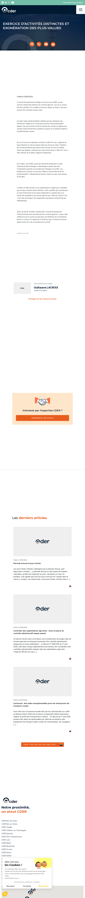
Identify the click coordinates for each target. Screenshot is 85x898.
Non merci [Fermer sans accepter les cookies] (10, 886)
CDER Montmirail (7, 836)
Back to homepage (9, 9)
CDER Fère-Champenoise (11, 826)
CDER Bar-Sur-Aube (9, 810)
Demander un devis (43, 411)
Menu (80, 9)
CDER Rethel (6, 845)
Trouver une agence (73, 3)
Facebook (3, 3)
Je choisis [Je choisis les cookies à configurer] (27, 886)
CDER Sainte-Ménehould (11, 848)
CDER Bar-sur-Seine (9, 814)
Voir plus (66, 579)
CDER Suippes (7, 855)
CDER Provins (6, 839)
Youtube (12, 3)
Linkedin (6, 3)
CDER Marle (6, 833)
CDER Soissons (7, 852)
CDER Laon (5, 829)
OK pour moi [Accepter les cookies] (43, 886)
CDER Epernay (7, 823)
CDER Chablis (6, 817)
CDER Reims (6, 842)
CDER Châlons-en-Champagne (13, 820)
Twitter (9, 2)
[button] (27, 888)
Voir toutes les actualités (39, 738)
